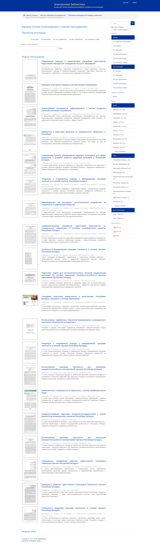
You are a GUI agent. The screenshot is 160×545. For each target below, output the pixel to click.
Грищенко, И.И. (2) (119, 147)
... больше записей (119, 151)
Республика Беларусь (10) (121, 160)
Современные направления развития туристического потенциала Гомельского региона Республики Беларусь (74, 462)
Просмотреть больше (29, 531)
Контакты (25, 541)
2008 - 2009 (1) (118, 218)
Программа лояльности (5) (122, 168)
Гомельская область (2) (121, 187)
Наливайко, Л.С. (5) (119, 118)
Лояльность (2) (118, 202)
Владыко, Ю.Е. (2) (119, 143)
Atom (116, 236)
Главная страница (32, 15)
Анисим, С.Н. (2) (118, 135)
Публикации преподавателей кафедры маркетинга (85, 15)
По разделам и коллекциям (122, 41)
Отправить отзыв (35, 541)
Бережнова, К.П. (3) (119, 126)
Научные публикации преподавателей (53, 15)
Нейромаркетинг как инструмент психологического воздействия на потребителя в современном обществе (74, 203)
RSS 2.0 (117, 232)
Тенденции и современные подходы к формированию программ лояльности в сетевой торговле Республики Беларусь (74, 180)
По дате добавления (60, 39)
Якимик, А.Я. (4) (118, 122)
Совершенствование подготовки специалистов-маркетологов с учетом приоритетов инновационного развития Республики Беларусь (74, 415)
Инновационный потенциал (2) (122, 192)
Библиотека (42, 539)
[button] (126, 2)
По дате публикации (75, 39)
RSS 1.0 (117, 227)
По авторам (35, 39)
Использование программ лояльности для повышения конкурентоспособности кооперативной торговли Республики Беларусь (74, 368)
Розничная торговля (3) (120, 183)
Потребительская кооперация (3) (123, 178)
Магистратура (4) (118, 172)
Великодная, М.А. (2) (120, 139)
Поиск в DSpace (117, 27)
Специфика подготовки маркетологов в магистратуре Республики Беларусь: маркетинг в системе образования (74, 297)
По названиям (45, 39)
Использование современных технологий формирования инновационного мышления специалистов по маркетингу (74, 321)
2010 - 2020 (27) (118, 214)
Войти (115, 96)
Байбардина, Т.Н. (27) (120, 114)
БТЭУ (36, 539)
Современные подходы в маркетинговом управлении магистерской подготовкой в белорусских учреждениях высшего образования (74, 62)
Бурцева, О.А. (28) (119, 109)
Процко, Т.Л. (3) (118, 130)
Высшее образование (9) (121, 164)
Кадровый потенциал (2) (121, 197)
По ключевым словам (92, 39)
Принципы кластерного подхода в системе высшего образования (69, 85)
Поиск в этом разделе (119, 30)
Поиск (60, 48)
